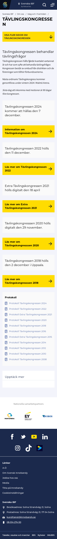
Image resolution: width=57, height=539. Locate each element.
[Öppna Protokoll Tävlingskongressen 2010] (28, 353)
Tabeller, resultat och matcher (16, 535)
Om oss (20, 14)
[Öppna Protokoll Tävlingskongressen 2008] (28, 359)
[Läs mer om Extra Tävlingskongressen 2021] (28, 206)
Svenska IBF (8, 14)
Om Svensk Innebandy (15, 473)
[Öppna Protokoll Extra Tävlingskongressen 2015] (28, 337)
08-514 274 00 (14, 522)
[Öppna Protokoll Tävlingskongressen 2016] (28, 331)
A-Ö (4, 468)
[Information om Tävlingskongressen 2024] (28, 131)
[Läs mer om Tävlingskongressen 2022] (28, 169)
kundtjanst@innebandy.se (21, 517)
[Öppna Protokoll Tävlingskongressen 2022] (28, 309)
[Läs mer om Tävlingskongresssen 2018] (28, 281)
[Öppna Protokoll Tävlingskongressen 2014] (28, 342)
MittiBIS (51, 535)
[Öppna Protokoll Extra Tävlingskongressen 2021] (28, 314)
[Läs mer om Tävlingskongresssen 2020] (28, 244)
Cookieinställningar (13, 493)
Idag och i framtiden (37, 14)
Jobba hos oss (10, 478)
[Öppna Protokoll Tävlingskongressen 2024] (28, 303)
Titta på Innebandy (12, 488)
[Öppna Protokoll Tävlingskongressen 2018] (28, 325)
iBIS (34, 535)
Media (5, 483)
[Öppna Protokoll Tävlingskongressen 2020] (28, 320)
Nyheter (41, 535)
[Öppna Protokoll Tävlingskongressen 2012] (28, 348)
